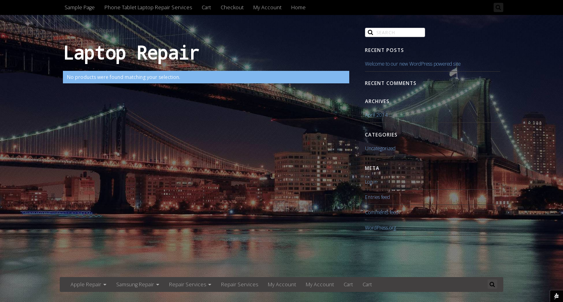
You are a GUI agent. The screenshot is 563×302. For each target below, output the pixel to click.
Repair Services (190, 284)
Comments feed (381, 212)
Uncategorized (380, 148)
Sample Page (80, 7)
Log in (371, 181)
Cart (206, 7)
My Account (267, 7)
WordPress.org (380, 227)
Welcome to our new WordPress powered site (413, 63)
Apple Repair (88, 284)
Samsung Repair (137, 284)
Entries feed (377, 197)
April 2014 (376, 115)
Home (298, 7)
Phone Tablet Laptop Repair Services (148, 7)
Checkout (232, 7)
